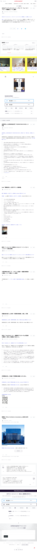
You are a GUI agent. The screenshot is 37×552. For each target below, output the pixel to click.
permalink (9, 181)
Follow (29, 100)
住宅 (11, 456)
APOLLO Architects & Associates (6, 456)
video (10, 275)
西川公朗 (15, 456)
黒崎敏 (18, 456)
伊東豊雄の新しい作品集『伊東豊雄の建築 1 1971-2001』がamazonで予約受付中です (15, 382)
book (10, 189)
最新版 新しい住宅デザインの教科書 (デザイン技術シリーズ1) (11, 224)
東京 (13, 456)
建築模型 (3, 33)
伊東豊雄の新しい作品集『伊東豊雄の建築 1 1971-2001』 (14, 376)
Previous (33, 72)
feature (10, 420)
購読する (5, 536)
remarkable (15, 11)
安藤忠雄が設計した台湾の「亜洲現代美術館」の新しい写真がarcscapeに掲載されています (16, 319)
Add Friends (21, 108)
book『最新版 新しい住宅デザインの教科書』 (12, 187)
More (31, 111)
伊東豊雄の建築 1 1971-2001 (14, 384)
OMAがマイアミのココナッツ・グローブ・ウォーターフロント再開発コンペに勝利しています (17, 16)
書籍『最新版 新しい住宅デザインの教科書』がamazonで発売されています (14, 193)
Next (34, 72)
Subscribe (31, 108)
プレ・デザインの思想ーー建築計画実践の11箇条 (16, 279)
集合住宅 (3, 129)
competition (11, 11)
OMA (2, 19)
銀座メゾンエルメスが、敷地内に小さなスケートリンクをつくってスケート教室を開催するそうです (18, 254)
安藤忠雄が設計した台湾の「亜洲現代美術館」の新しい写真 (15, 313)
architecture (6, 11)
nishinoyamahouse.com (7, 172)
